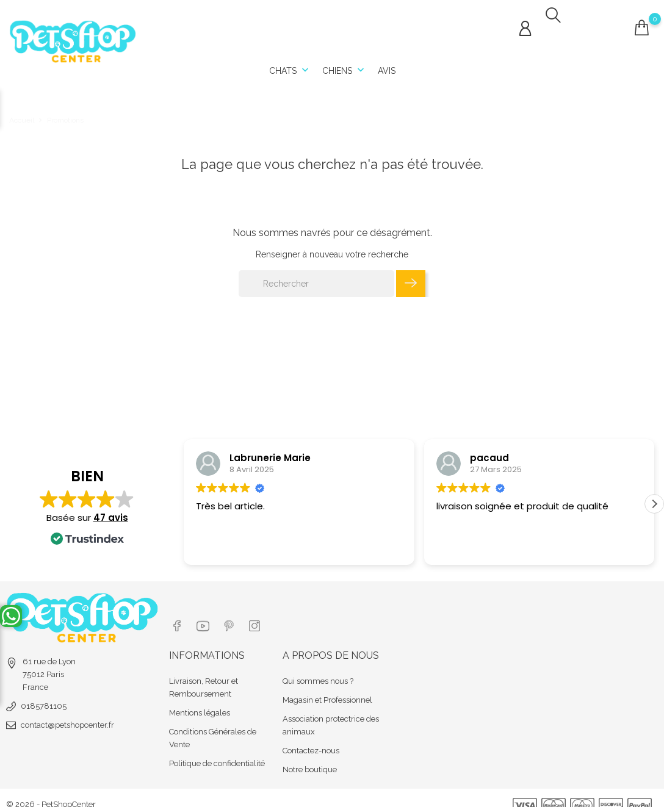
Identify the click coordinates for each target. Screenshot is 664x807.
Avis (386, 67)
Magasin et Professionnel (327, 687)
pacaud (489, 449)
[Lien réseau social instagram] (259, 614)
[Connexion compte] (525, 25)
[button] (654, 504)
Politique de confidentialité (217, 750)
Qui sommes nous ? (318, 668)
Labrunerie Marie (270, 449)
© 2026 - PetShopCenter (51, 791)
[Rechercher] (316, 275)
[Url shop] (73, 36)
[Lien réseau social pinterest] (231, 614)
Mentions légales (199, 700)
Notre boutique (310, 756)
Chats (290, 67)
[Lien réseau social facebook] (176, 614)
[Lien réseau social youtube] (204, 614)
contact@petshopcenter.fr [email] (67, 717)
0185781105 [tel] (44, 698)
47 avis (110, 518)
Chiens (344, 67)
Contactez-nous (311, 737)
